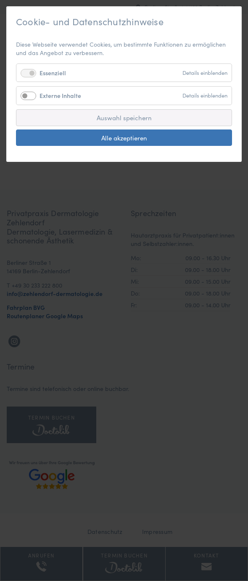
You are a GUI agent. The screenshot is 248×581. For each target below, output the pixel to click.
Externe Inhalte (60, 95)
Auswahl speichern (124, 117)
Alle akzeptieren (124, 137)
